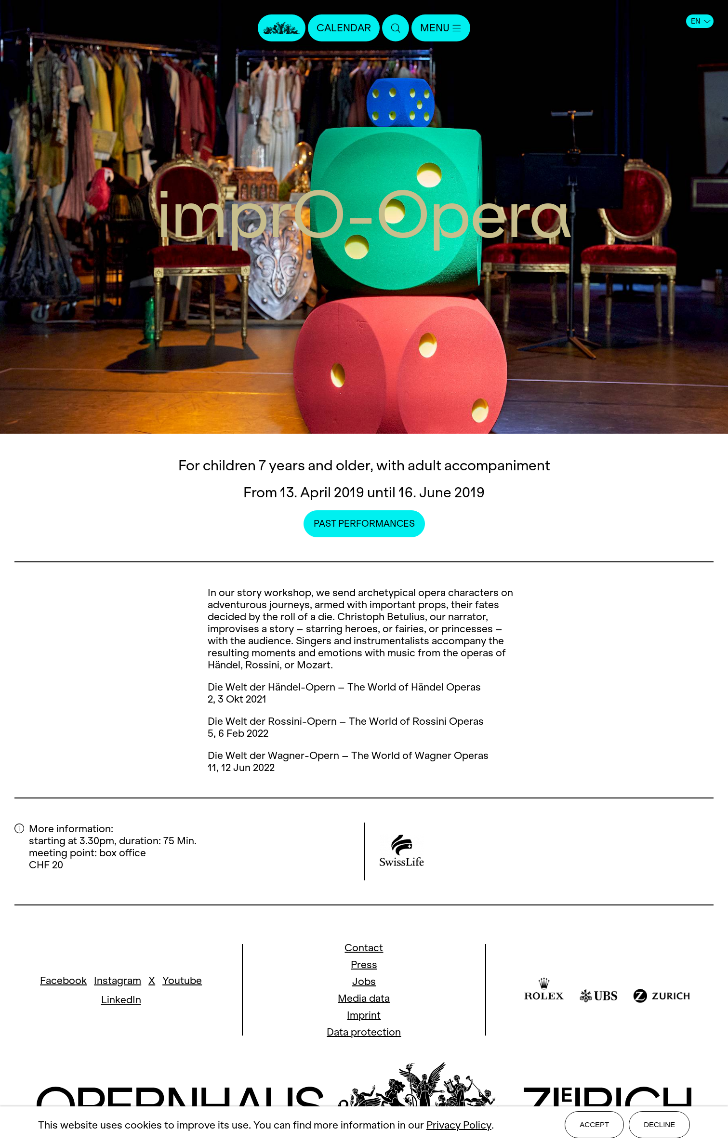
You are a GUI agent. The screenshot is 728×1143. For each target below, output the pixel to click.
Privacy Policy (458, 1124)
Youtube (182, 980)
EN (701, 21)
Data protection (364, 1031)
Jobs (364, 981)
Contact (363, 947)
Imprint (364, 1015)
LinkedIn (121, 999)
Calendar (344, 27)
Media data (364, 998)
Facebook (63, 980)
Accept (594, 1124)
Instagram (117, 980)
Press (364, 964)
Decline (659, 1124)
